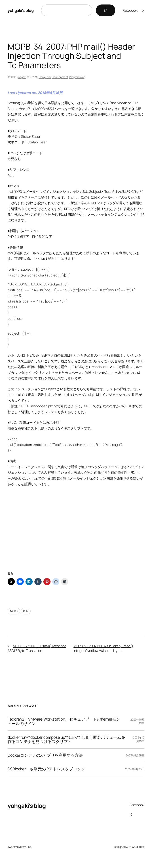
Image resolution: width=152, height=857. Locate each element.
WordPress (138, 847)
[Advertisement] (76, 534)
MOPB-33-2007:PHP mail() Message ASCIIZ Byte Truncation (37, 648)
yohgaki (21, 77)
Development (60, 77)
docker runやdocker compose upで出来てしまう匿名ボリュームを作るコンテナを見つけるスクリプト (66, 739)
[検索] (105, 10)
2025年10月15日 (138, 739)
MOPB (14, 611)
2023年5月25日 (135, 755)
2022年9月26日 (134, 769)
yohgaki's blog (21, 10)
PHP (25, 611)
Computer (45, 77)
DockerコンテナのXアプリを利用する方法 (45, 755)
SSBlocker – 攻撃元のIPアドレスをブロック (46, 769)
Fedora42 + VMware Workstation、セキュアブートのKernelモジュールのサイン (64, 721)
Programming (77, 77)
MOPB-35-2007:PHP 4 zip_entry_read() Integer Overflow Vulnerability (103, 648)
